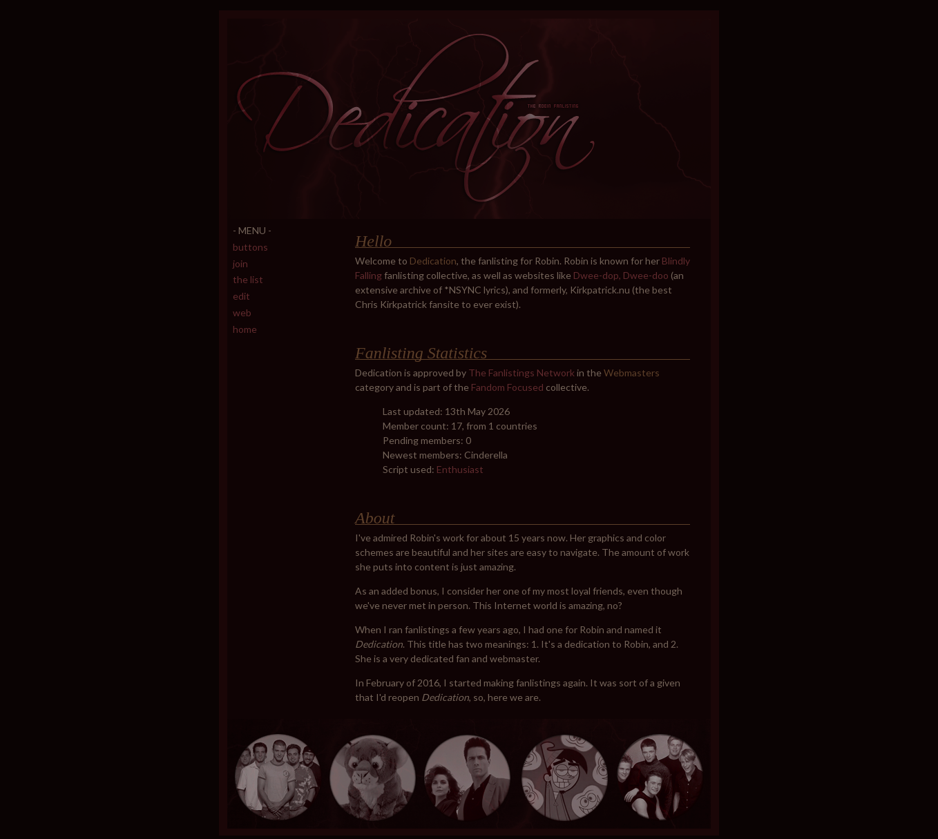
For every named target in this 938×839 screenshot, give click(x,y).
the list (248, 279)
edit (241, 296)
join (240, 263)
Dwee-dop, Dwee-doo (621, 275)
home (245, 329)
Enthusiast (460, 469)
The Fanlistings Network (521, 372)
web (242, 312)
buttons (250, 247)
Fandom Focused (507, 387)
